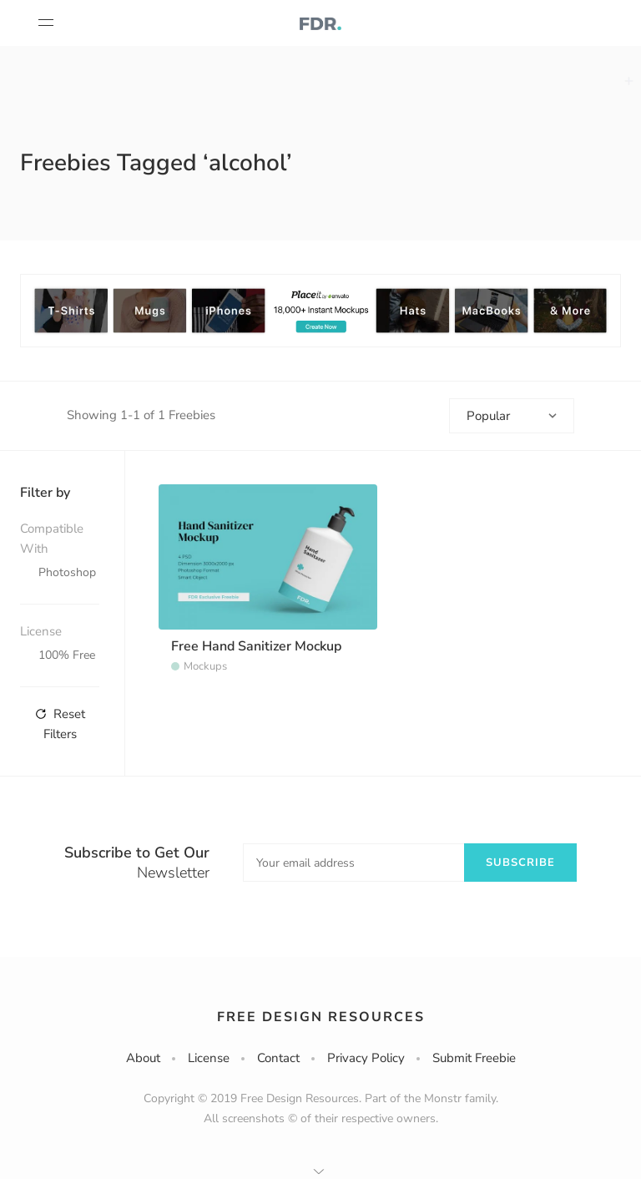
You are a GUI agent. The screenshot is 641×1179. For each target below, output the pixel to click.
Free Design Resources (321, 1017)
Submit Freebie (474, 1058)
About (143, 1058)
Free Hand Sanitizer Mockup (256, 646)
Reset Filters (60, 724)
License (209, 1058)
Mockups (205, 666)
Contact (278, 1058)
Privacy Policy (366, 1058)
